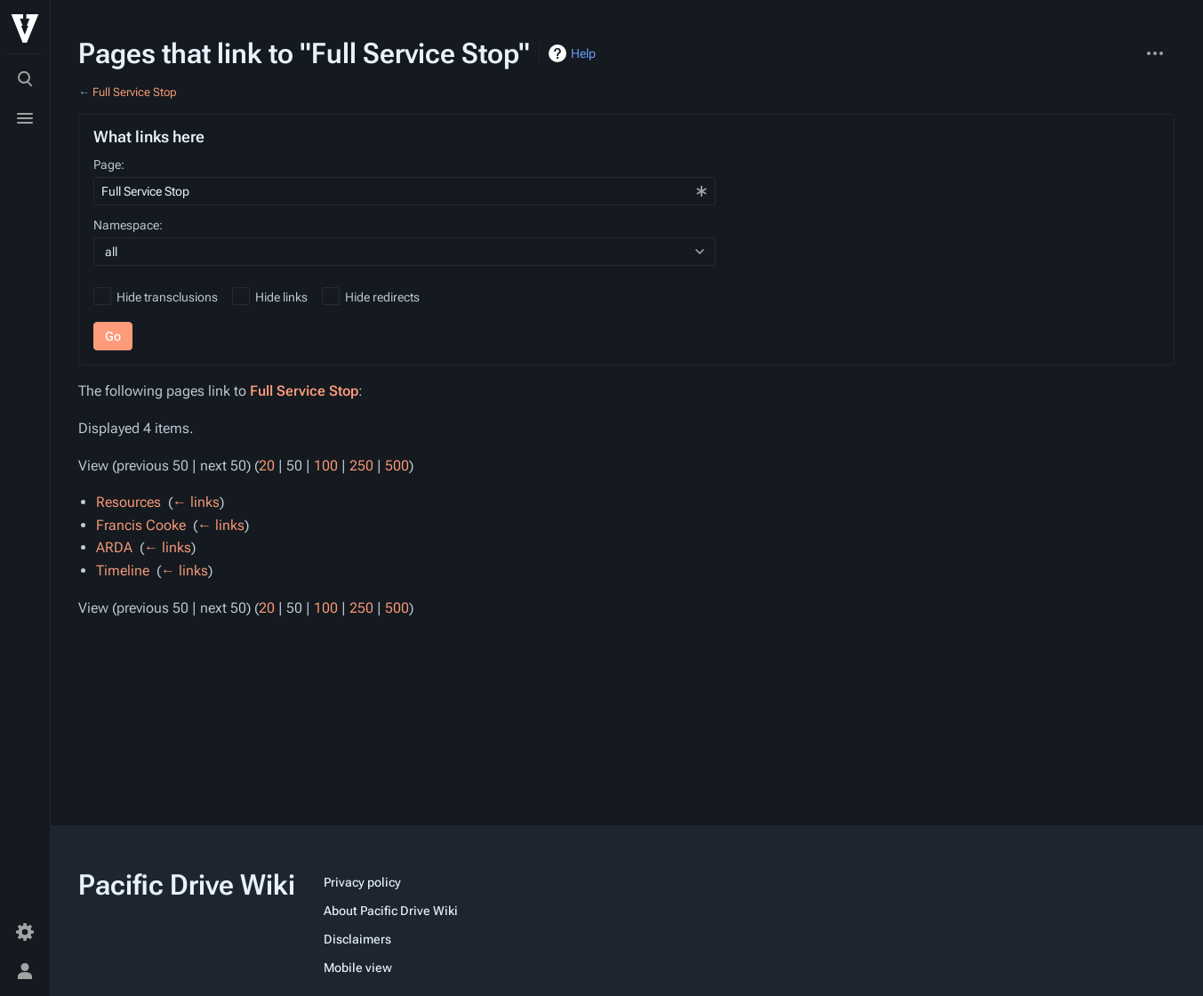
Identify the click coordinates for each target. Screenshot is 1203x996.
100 (326, 465)
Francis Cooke (141, 525)
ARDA (114, 547)
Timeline (122, 570)
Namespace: (128, 225)
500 (397, 465)
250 (361, 465)
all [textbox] (111, 252)
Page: (108, 164)
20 (267, 465)
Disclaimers (357, 939)
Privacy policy (362, 882)
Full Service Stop (134, 92)
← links (196, 502)
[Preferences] (25, 932)
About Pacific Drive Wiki (391, 911)
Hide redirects (382, 297)
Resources (128, 502)
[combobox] (404, 191)
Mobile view (358, 967)
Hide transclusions (167, 297)
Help (583, 53)
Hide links (281, 297)
